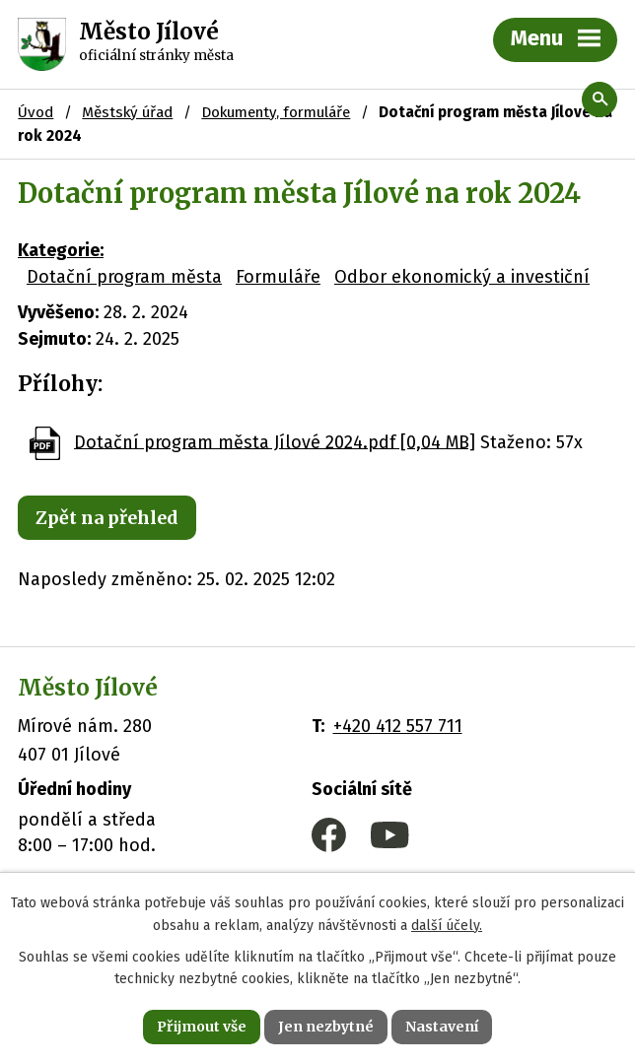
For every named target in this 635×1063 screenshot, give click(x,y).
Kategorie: (61, 250)
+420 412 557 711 (397, 726)
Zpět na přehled (106, 517)
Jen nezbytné (326, 1026)
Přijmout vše (202, 1026)
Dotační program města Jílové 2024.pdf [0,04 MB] (274, 441)
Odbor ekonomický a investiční (462, 277)
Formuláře (278, 277)
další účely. (446, 925)
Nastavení (441, 1026)
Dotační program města (124, 277)
